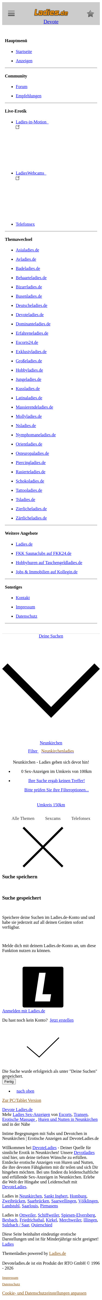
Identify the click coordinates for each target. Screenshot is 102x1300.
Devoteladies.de (30, 314)
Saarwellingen (63, 1201)
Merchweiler (70, 1220)
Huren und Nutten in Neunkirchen (68, 1119)
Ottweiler (27, 1215)
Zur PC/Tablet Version (21, 1100)
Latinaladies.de (29, 398)
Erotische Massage (19, 1119)
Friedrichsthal (32, 1220)
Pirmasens (49, 1205)
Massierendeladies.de (34, 407)
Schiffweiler (48, 1215)
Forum (21, 86)
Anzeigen (24, 60)
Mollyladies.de (29, 416)
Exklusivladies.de (31, 351)
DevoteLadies (44, 1147)
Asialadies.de (27, 250)
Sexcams (53, 818)
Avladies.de (26, 259)
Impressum (25, 607)
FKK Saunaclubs (43, 553)
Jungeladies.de (28, 379)
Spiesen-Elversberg (78, 1215)
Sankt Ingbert (56, 1196)
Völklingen (88, 1201)
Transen (81, 1114)
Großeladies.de (29, 361)
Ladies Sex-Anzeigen (31, 1114)
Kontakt (23, 597)
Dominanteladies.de (33, 324)
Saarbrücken (38, 1201)
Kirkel (51, 1220)
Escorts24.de (27, 342)
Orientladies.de (29, 444)
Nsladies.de (26, 425)
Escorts (65, 1114)
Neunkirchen (30, 1196)
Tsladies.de (25, 499)
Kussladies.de (28, 388)
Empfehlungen (28, 96)
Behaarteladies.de (31, 277)
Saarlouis (30, 1205)
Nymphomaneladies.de (36, 435)
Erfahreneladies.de (32, 333)
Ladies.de (24, 544)
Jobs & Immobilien (47, 572)
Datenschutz (26, 616)
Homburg (78, 1196)
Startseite (24, 51)
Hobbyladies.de (29, 370)
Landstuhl (11, 1205)
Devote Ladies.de (17, 1109)
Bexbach (9, 1220)
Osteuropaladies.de (32, 453)
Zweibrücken (13, 1201)
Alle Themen (23, 818)
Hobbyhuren (49, 562)
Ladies (8, 1244)
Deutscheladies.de (31, 305)
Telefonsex (25, 224)
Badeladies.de (28, 268)
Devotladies (84, 1152)
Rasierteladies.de (30, 471)
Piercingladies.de (31, 462)
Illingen (90, 1220)
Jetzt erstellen (62, 1020)
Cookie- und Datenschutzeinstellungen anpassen (44, 1293)
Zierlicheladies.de (31, 508)
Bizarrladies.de (29, 287)
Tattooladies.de (29, 490)
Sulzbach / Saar (15, 1225)
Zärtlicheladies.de (31, 518)
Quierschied (41, 1225)
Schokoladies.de (30, 481)
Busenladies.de (29, 296)
